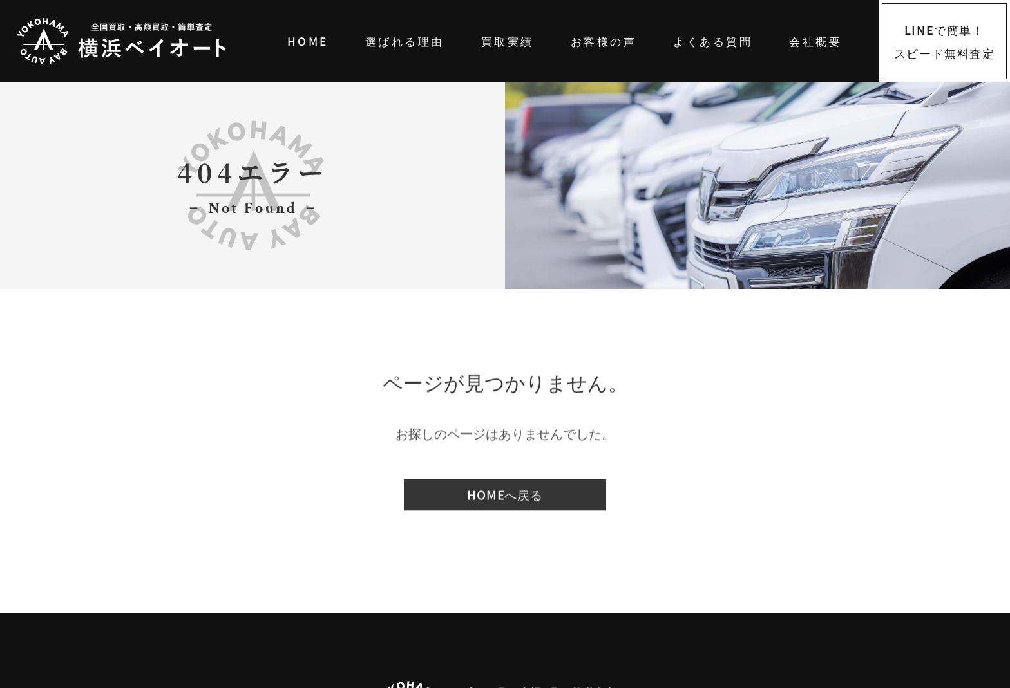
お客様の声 (603, 41)
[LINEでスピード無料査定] (944, 41)
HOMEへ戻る (505, 495)
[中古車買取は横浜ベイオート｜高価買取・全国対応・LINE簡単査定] (140, 41)
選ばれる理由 (404, 41)
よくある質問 (712, 41)
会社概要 (815, 41)
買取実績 (507, 41)
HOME (308, 41)
